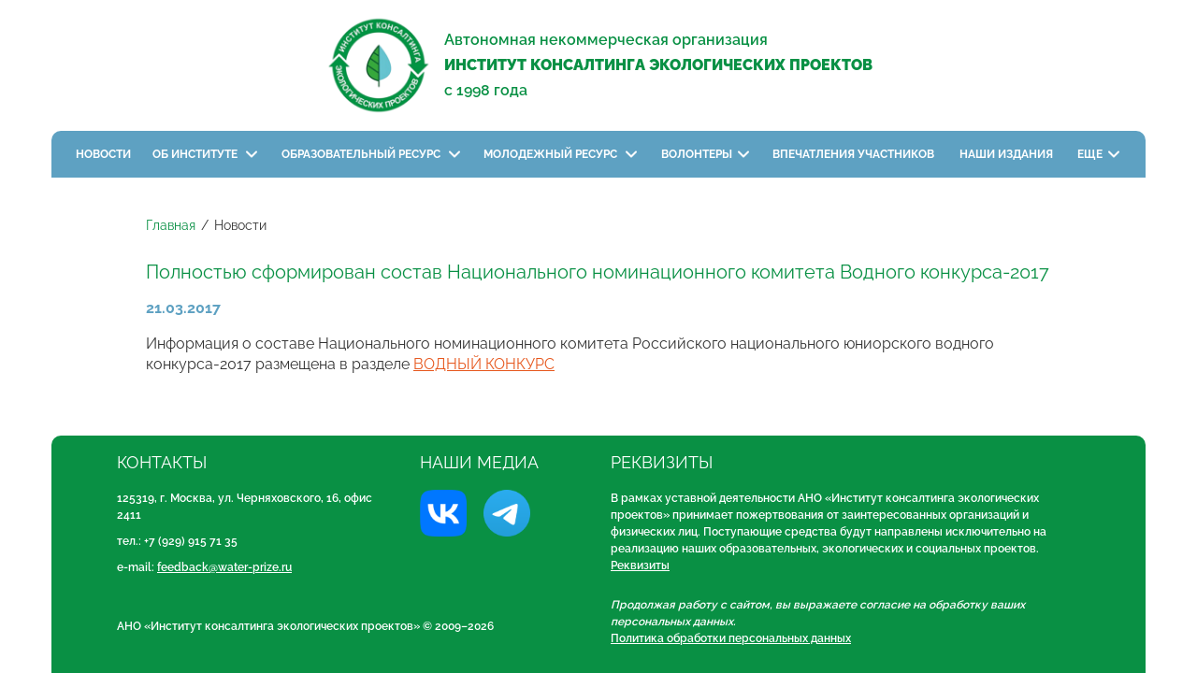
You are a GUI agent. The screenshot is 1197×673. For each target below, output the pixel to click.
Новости (103, 154)
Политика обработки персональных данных (731, 638)
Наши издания (1007, 154)
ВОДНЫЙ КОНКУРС (484, 364)
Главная (170, 225)
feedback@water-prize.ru (224, 567)
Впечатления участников (854, 154)
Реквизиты (640, 565)
